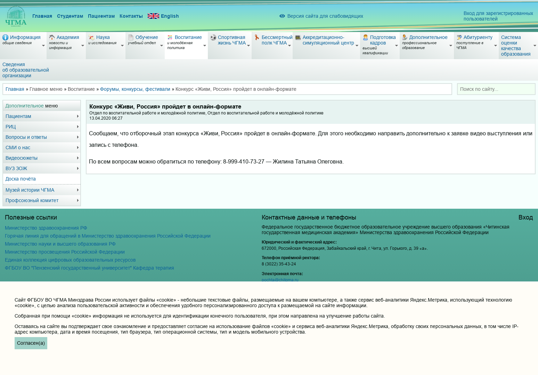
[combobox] (496, 89)
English (163, 16)
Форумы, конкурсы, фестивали (135, 89)
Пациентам (101, 16)
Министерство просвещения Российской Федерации (65, 252)
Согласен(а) (31, 343)
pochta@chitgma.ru (280, 279)
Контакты (131, 16)
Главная (42, 16)
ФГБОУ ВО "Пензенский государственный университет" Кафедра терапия (89, 268)
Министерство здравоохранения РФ (46, 228)
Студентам (70, 16)
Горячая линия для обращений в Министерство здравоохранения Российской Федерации (108, 236)
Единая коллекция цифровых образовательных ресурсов (70, 260)
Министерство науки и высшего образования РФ (60, 244)
